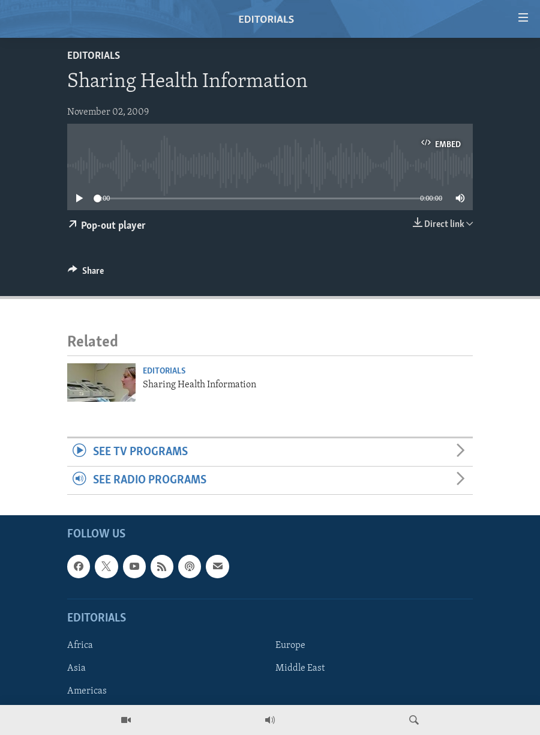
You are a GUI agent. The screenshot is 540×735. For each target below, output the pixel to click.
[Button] (86, 273)
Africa (80, 645)
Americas (87, 691)
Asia (76, 668)
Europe (290, 645)
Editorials (93, 56)
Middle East (300, 668)
